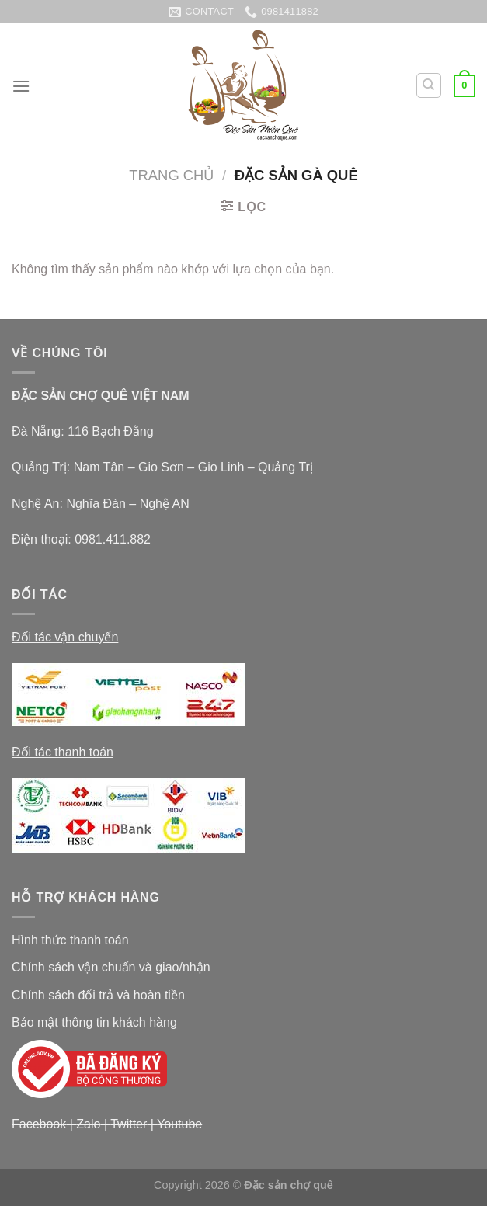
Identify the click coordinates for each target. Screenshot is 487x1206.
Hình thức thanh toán (70, 940)
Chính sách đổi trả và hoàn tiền (98, 995)
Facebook (39, 1124)
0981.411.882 (113, 539)
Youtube (179, 1124)
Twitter (128, 1124)
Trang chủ (171, 175)
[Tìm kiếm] (429, 85)
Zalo (88, 1124)
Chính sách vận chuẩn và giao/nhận (111, 967)
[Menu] (21, 86)
